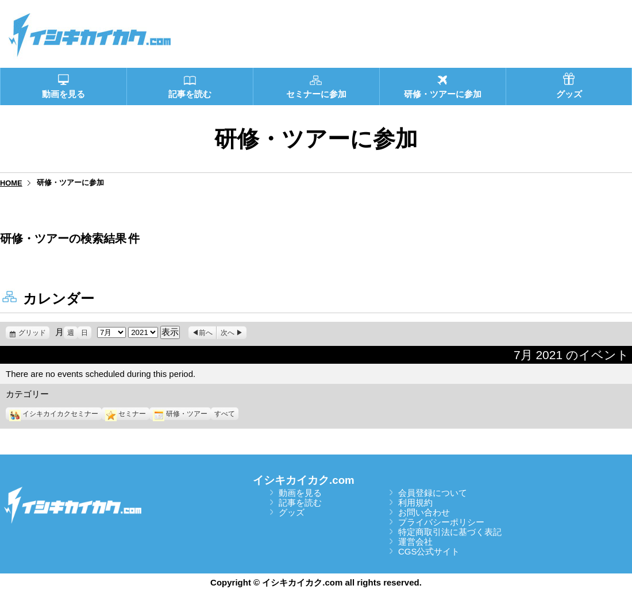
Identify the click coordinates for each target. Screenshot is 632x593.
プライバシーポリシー (441, 522)
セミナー (125, 414)
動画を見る (300, 493)
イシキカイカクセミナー (53, 414)
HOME (11, 183)
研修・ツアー (180, 414)
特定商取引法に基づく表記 (450, 532)
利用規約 (415, 502)
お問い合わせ (424, 512)
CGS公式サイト (429, 551)
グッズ (292, 512)
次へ (227, 333)
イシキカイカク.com (303, 480)
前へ (206, 333)
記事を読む (300, 502)
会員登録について (432, 493)
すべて (224, 414)
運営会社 (415, 541)
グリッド (33, 332)
